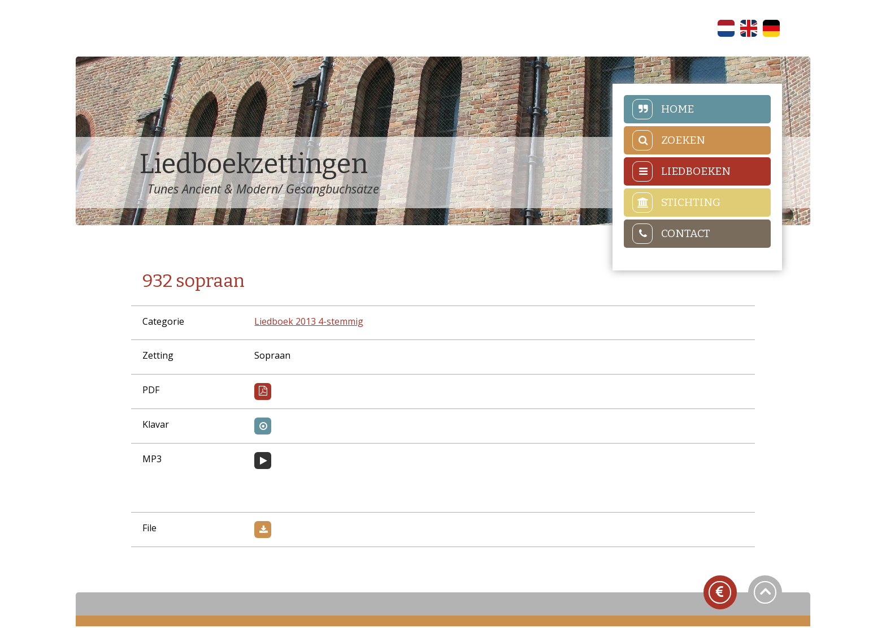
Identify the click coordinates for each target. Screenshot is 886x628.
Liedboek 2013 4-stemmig (311, 323)
